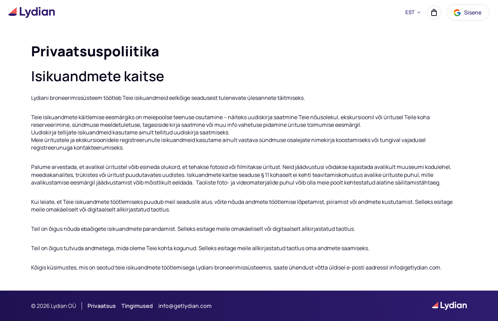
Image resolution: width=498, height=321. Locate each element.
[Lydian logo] (31, 12)
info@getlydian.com (185, 306)
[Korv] (434, 12)
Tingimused (137, 306)
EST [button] (413, 12)
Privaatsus (101, 306)
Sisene (467, 13)
